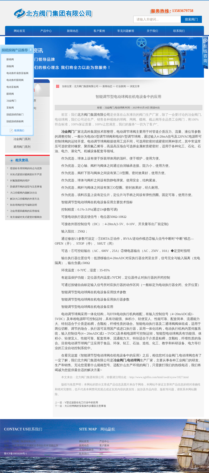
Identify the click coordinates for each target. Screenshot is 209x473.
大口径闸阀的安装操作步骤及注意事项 (85, 406)
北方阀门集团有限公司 (86, 86)
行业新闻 (121, 86)
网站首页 (19, 30)
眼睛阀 (10, 93)
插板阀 (10, 66)
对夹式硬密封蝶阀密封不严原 (26, 174)
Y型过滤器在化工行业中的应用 (81, 402)
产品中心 (46, 30)
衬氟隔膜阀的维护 (20, 180)
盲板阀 (10, 107)
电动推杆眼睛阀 (15, 80)
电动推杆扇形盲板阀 (17, 73)
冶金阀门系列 (21, 139)
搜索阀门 (191, 19)
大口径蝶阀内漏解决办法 (23, 192)
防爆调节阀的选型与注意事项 (26, 186)
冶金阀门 (11, 100)
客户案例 (99, 30)
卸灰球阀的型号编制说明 (23, 204)
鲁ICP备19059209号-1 (15, 453)
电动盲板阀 (12, 87)
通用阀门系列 (21, 146)
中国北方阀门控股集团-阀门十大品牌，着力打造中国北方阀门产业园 (64, 14)
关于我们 (152, 30)
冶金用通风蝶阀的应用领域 (24, 211)
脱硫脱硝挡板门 (15, 114)
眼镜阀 (10, 59)
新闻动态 (72, 30)
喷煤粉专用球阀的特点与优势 (26, 168)
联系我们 (179, 30)
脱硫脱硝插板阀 (15, 121)
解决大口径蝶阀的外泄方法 (24, 198)
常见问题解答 (125, 30)
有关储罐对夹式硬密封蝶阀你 (26, 217)
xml (101, 453)
